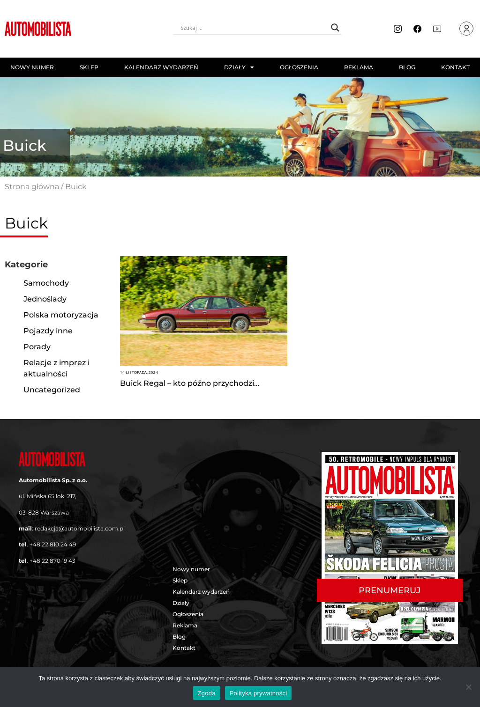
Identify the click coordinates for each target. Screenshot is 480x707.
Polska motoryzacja (60, 314)
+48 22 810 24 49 (53, 544)
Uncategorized (51, 389)
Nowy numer (32, 67)
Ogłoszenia (299, 67)
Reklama (358, 67)
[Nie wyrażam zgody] (468, 687)
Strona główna (32, 186)
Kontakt (455, 67)
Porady (37, 346)
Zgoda (207, 693)
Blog (407, 67)
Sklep (89, 67)
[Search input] (253, 27)
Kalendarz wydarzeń (161, 67)
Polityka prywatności (258, 693)
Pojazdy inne (48, 330)
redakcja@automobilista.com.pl (80, 528)
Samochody (46, 283)
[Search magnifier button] (335, 27)
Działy (239, 67)
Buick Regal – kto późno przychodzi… (189, 383)
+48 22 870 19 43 (52, 560)
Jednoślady (45, 299)
